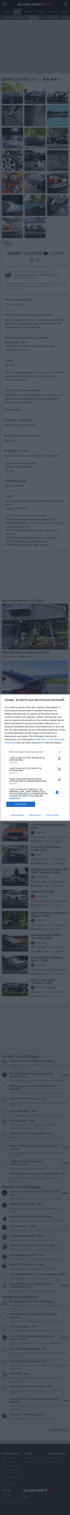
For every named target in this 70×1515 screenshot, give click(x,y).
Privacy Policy (52, 815)
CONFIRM (20, 804)
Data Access (35, 815)
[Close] (64, 700)
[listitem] (35, 752)
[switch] (58, 758)
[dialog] (35, 757)
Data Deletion (17, 815)
